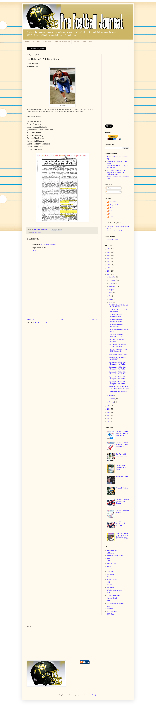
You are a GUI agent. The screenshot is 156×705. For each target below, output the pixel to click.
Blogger (94, 695)
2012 (109, 418)
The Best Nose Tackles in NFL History (120, 467)
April (111, 302)
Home (27, 41)
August (111, 290)
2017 (109, 274)
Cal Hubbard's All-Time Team (118, 391)
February (112, 399)
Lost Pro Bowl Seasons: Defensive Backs (116, 316)
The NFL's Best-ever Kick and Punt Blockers (122, 501)
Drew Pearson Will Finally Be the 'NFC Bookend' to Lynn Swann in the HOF (122, 536)
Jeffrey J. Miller (114, 205)
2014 (109, 412)
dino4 (81, 695)
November (112, 280)
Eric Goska (112, 202)
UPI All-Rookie (112, 611)
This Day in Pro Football (114, 231)
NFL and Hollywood (62, 41)
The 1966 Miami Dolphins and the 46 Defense (118, 306)
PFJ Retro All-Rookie (113, 595)
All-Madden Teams (122, 477)
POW (108, 601)
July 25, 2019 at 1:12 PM (48, 244)
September (112, 286)
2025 (109, 249)
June (110, 296)
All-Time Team (36, 232)
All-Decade (110, 553)
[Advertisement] (62, 301)
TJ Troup (112, 214)
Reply (34, 251)
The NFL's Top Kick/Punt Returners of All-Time (122, 524)
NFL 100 (109, 585)
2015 (109, 409)
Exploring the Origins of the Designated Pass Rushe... (117, 363)
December (112, 277)
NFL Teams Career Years (42, 41)
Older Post (94, 319)
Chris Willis (110, 571)
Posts (108, 188)
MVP (108, 582)
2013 (109, 415)
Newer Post (30, 319)
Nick (110, 211)
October (111, 283)
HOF (108, 577)
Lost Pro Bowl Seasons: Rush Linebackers (118, 311)
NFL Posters (111, 587)
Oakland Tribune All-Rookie (116, 593)
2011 (109, 422)
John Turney (113, 208)
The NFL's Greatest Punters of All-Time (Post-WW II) (122, 444)
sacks (108, 606)
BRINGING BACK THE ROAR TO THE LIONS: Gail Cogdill (119, 387)
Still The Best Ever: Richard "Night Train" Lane (117, 345)
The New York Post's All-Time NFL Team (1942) (118, 350)
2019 (109, 268)
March (111, 395)
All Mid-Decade (112, 550)
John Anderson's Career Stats (118, 354)
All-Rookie (110, 561)
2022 (109, 258)
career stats (110, 569)
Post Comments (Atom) (42, 323)
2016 (109, 406)
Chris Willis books (112, 240)
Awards (109, 566)
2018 (109, 271)
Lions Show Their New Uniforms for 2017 (116, 335)
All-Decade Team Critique (115, 555)
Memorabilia (88, 41)
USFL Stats (110, 614)
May (110, 299)
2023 (109, 255)
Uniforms (110, 609)
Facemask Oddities (122, 488)
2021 (109, 261)
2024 (109, 252)
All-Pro (109, 558)
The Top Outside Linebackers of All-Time (122, 456)
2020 (109, 265)
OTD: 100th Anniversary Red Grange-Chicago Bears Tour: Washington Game (116, 172)
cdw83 (111, 217)
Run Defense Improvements (115, 603)
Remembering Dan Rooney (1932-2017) (117, 358)
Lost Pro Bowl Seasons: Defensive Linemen (116, 320)
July (110, 293)
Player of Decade (112, 598)
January (111, 402)
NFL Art (76, 41)
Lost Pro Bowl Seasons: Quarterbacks (116, 325)
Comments (110, 192)
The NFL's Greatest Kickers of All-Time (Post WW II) (122, 433)
